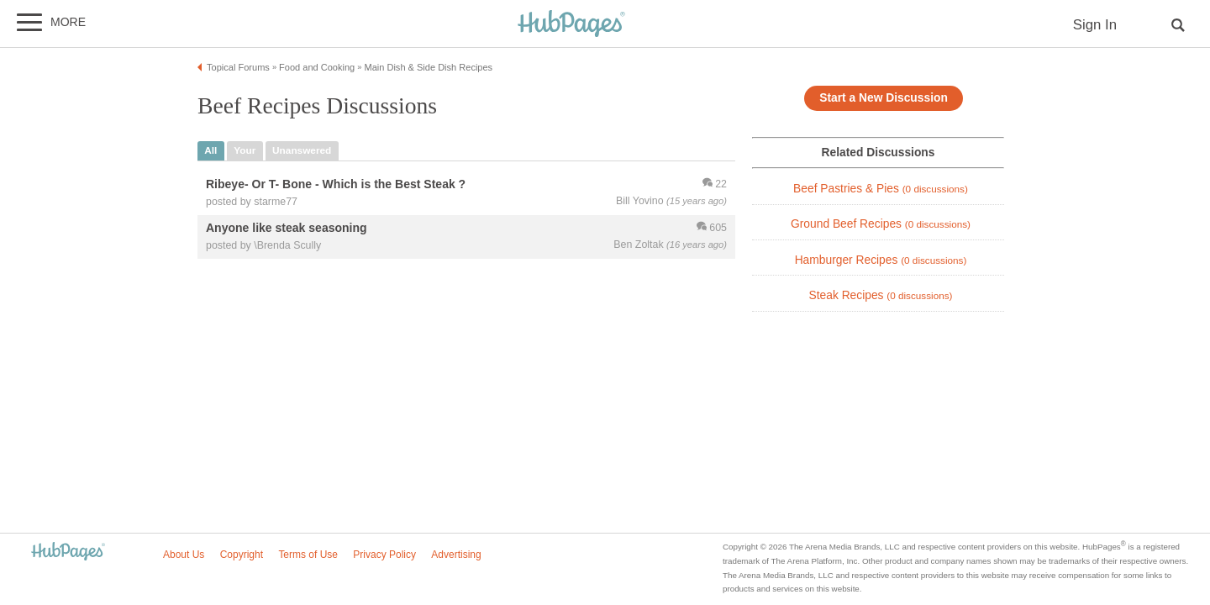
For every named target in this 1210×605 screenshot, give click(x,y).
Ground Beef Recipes (881, 224)
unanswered (301, 150)
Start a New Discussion (883, 98)
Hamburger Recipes (881, 260)
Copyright (241, 554)
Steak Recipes (881, 295)
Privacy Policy (384, 554)
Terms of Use (308, 554)
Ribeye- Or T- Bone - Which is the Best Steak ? (336, 184)
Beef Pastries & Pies (880, 188)
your (244, 150)
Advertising (456, 554)
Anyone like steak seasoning (286, 227)
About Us (183, 554)
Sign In (1095, 25)
